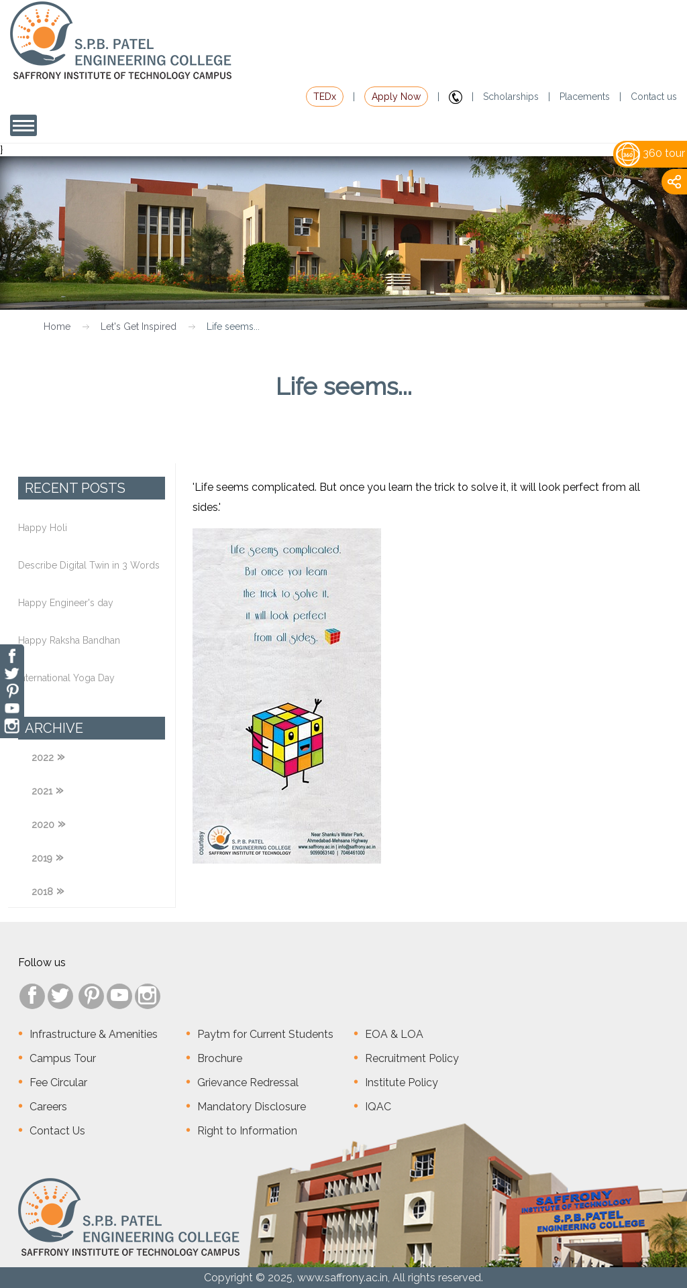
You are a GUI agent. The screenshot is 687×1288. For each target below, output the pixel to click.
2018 (42, 891)
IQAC (378, 1106)
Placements (585, 96)
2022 (43, 757)
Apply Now (396, 96)
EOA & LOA (394, 1034)
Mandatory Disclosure (251, 1106)
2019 (42, 858)
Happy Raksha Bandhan (69, 640)
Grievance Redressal (248, 1082)
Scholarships (511, 96)
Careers (48, 1106)
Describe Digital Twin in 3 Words (89, 565)
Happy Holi (42, 527)
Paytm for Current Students (265, 1034)
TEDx (324, 96)
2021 (42, 791)
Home (57, 326)
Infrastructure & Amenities (94, 1034)
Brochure (219, 1058)
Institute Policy (401, 1082)
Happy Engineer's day (65, 602)
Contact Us (57, 1130)
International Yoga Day (66, 677)
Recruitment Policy (412, 1058)
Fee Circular (58, 1082)
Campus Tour (63, 1058)
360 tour (650, 153)
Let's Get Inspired (138, 326)
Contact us (654, 96)
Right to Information (247, 1130)
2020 (43, 824)
